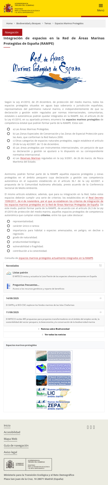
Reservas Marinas (30, 158)
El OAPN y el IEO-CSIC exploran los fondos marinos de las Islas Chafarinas (40, 305)
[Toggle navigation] (99, 8)
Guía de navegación (16, 445)
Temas (47, 23)
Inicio (7, 425)
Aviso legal (10, 452)
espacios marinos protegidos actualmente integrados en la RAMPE (56, 258)
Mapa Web (10, 439)
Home (9, 23)
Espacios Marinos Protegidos (69, 23)
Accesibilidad (12, 432)
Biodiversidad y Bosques (28, 23)
